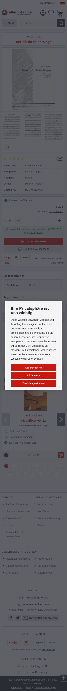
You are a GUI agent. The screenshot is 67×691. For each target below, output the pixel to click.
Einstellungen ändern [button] (33, 383)
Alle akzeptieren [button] (33, 367)
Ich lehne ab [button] (33, 375)
